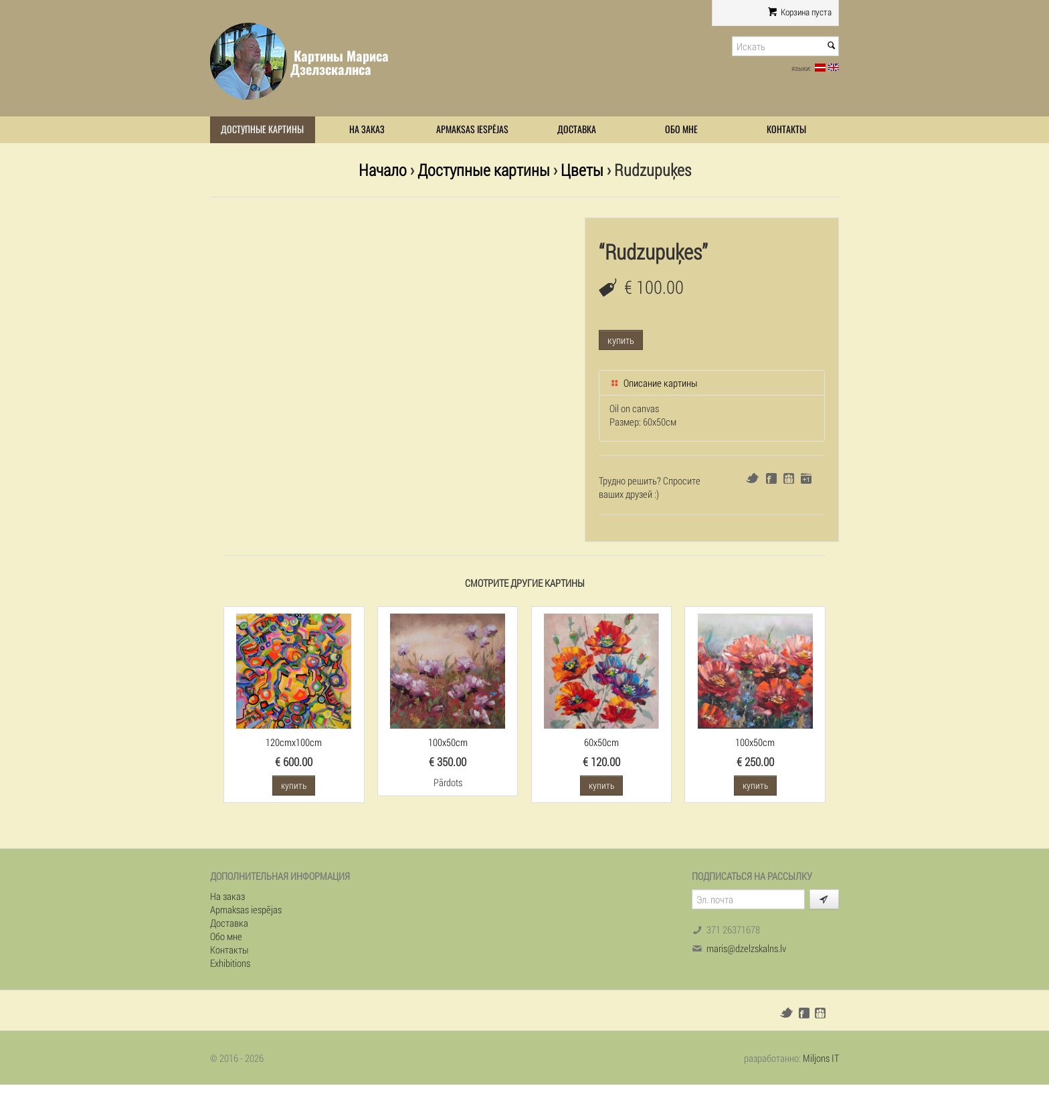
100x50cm (448, 742)
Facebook (771, 478)
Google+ (806, 478)
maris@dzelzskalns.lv (746, 948)
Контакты (786, 129)
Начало (383, 170)
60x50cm (601, 742)
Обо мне (681, 129)
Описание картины (653, 382)
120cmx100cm (294, 742)
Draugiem (788, 478)
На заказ (367, 129)
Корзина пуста (800, 12)
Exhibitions (230, 963)
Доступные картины (262, 129)
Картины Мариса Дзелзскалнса (339, 62)
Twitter (752, 478)
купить (620, 340)
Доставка (576, 129)
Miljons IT (821, 1058)
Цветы (582, 170)
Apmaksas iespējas (472, 129)
